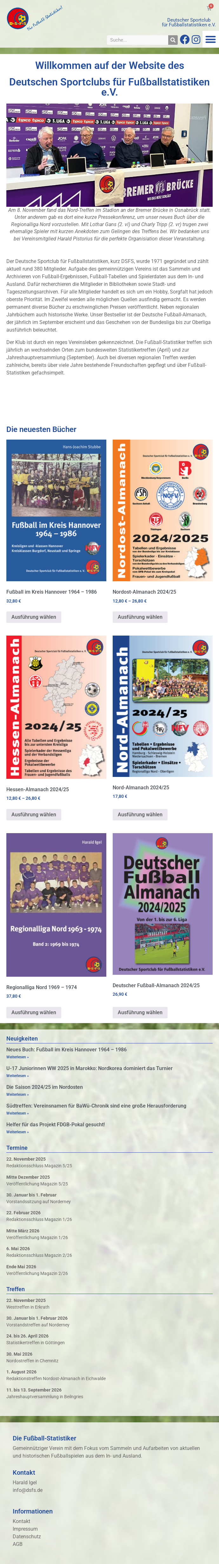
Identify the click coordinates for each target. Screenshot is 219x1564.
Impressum (25, 1529)
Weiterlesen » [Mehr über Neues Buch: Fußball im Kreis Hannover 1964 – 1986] (17, 1057)
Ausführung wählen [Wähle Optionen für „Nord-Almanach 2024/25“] (140, 815)
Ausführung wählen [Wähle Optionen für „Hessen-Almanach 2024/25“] (33, 815)
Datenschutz (27, 1537)
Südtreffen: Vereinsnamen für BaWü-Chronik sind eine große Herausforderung (96, 1106)
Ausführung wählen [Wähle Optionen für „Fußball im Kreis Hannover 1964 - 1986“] (33, 617)
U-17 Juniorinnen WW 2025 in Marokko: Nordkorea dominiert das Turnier (89, 1068)
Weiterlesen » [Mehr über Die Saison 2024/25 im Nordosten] (17, 1094)
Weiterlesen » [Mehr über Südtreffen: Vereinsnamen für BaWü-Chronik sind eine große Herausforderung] (17, 1113)
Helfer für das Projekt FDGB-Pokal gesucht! (55, 1125)
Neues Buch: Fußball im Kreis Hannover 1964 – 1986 (66, 1050)
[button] (210, 39)
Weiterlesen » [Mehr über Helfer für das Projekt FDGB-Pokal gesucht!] (17, 1132)
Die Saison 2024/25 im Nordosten (44, 1087)
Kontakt (21, 1521)
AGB (18, 1544)
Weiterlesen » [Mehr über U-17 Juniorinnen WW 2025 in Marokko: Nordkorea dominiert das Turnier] (17, 1076)
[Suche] (173, 40)
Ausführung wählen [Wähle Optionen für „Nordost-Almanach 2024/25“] (140, 617)
